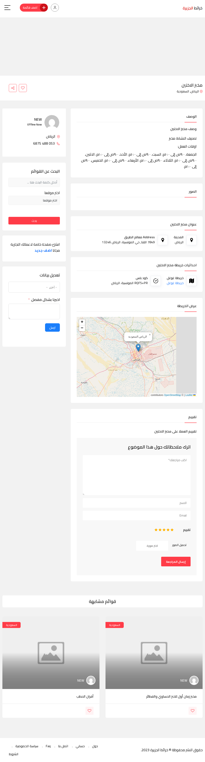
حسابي (80, 746)
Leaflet (190, 395)
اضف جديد (43, 250)
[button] (138, 348)
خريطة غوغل (175, 283)
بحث (34, 221)
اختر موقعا (52, 193)
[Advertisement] (102, 45)
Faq (48, 746)
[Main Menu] (7, 8)
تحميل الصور (179, 545)
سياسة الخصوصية (26, 746)
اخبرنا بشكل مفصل (45, 300)
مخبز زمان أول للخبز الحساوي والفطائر (171, 696)
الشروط (13, 754)
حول (95, 746)
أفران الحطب (84, 696)
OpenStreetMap (172, 395)
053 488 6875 (46, 143)
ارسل (52, 327)
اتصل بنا (63, 746)
